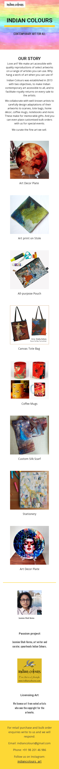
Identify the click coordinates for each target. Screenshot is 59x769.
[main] (29, 25)
